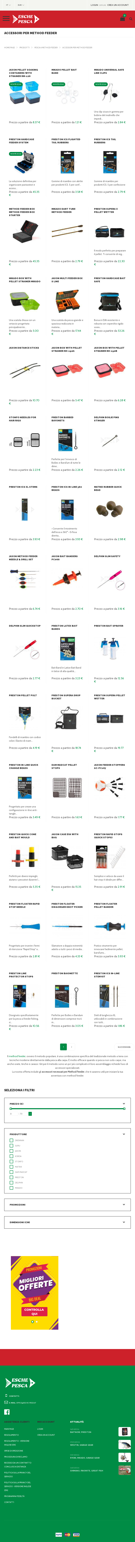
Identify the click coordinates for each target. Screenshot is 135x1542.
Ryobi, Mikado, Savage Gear (84, 1458)
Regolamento (11, 1435)
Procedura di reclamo (15, 1457)
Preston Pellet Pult (21, 695)
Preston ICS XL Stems (22, 487)
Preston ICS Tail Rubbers (109, 139)
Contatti (8, 1502)
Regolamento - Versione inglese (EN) (16, 1443)
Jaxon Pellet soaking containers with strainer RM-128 (22, 72)
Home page (9, 47)
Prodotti (24, 47)
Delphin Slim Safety (106, 556)
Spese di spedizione (13, 1451)
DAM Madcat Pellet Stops (67, 765)
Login (40, 1429)
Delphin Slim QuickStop (24, 626)
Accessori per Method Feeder (76, 47)
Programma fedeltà (14, 1496)
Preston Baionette (63, 973)
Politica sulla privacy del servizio (17, 1474)
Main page (9, 1429)
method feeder (20, 1056)
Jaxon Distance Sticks (23, 348)
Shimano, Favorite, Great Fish (85, 1471)
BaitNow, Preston (79, 1432)
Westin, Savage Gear (81, 1445)
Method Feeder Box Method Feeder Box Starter (21, 212)
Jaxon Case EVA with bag (67, 834)
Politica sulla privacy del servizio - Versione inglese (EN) (17, 1486)
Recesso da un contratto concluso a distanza (17, 1465)
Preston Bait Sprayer (107, 626)
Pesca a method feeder (45, 47)
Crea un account (45, 1435)
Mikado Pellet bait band (67, 69)
